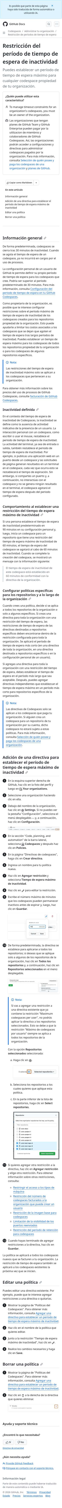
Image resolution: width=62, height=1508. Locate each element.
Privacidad (45, 1492)
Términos (32, 1492)
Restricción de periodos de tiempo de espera (32, 34)
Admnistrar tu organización (39, 31)
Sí (8, 1442)
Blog (47, 1495)
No (21, 1442)
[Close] (52, 5)
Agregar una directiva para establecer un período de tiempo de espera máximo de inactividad (33, 1317)
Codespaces (14, 31)
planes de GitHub (39, 168)
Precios (16, 1495)
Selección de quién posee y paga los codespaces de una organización (31, 164)
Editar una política (22, 1282)
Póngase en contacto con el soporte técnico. (28, 1468)
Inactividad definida (21, 409)
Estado (6, 1495)
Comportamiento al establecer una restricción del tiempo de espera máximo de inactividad (31, 510)
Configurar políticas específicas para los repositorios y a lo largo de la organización (31, 594)
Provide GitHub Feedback (18, 1463)
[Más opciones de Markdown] (36, 182)
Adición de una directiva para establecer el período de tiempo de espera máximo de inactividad (31, 764)
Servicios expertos (33, 1495)
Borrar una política (23, 1364)
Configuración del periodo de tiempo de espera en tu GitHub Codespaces (29, 293)
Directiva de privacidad (13, 1448)
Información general (24, 238)
